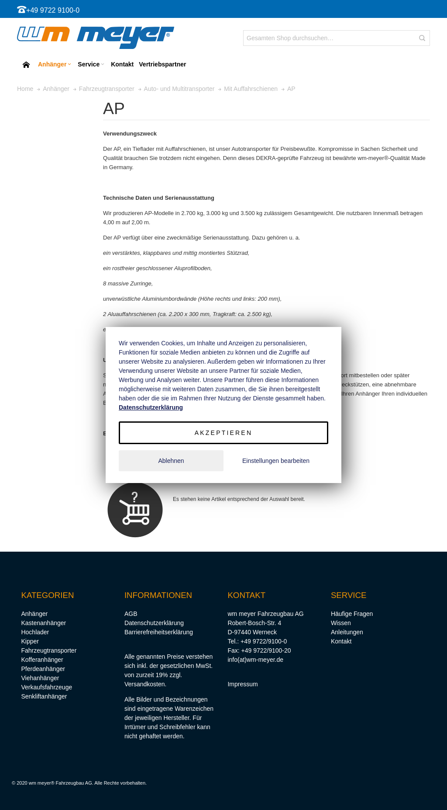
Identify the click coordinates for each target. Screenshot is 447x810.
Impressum (242, 684)
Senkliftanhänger (44, 696)
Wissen (341, 622)
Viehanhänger (40, 677)
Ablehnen (171, 460)
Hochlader (35, 632)
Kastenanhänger (43, 622)
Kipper (29, 641)
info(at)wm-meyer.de (255, 659)
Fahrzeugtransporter (48, 650)
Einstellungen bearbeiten (275, 460)
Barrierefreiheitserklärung (158, 632)
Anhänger (34, 613)
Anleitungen (347, 632)
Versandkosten (144, 684)
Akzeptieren (223, 432)
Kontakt (341, 641)
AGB (131, 613)
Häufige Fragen (352, 613)
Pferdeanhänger (43, 668)
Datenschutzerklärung (154, 622)
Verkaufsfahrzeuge (46, 687)
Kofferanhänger (42, 659)
